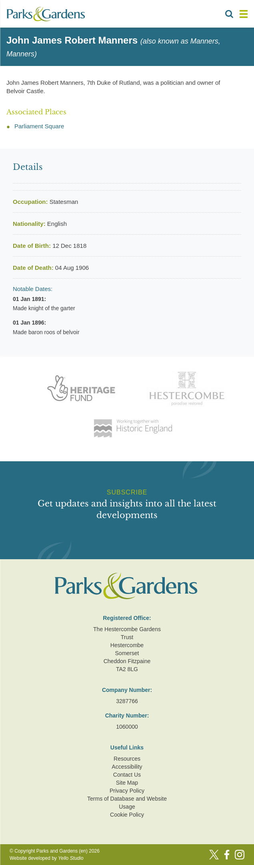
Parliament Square (39, 126)
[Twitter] (214, 854)
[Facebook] (227, 854)
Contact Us (127, 774)
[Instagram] (239, 854)
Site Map (127, 782)
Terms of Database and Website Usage (127, 802)
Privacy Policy (127, 790)
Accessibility (127, 766)
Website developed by (47, 858)
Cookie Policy (127, 814)
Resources (127, 758)
